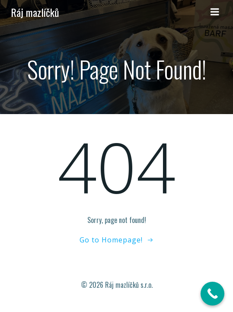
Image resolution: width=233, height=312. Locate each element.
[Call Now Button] (212, 294)
